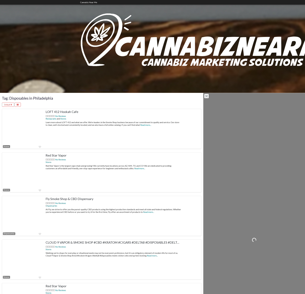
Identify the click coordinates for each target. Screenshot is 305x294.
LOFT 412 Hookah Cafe (62, 112)
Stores (63, 118)
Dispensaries (9, 234)
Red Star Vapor (56, 155)
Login (125, 90)
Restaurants (51, 118)
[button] (5, 129)
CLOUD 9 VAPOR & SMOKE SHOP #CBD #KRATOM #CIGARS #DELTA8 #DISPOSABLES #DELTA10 (114, 242)
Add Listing (104, 90)
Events (93, 90)
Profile (116, 90)
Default (8, 105)
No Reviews (60, 116)
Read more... (145, 125)
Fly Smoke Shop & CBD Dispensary (69, 199)
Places (83, 90)
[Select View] (18, 105)
